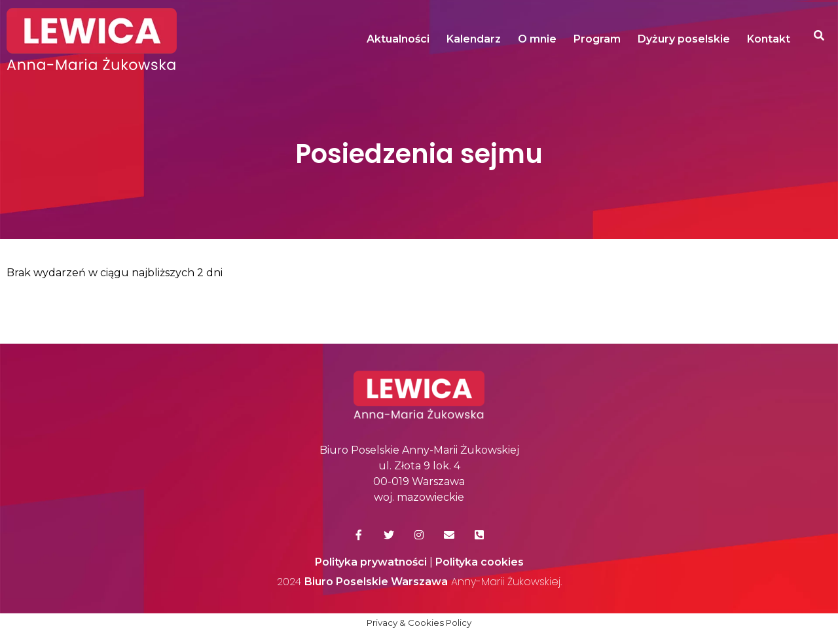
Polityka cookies (479, 562)
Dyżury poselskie (684, 39)
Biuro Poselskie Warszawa (376, 581)
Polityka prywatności (371, 562)
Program (597, 39)
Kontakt (768, 39)
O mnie (537, 39)
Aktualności (398, 39)
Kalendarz (473, 39)
